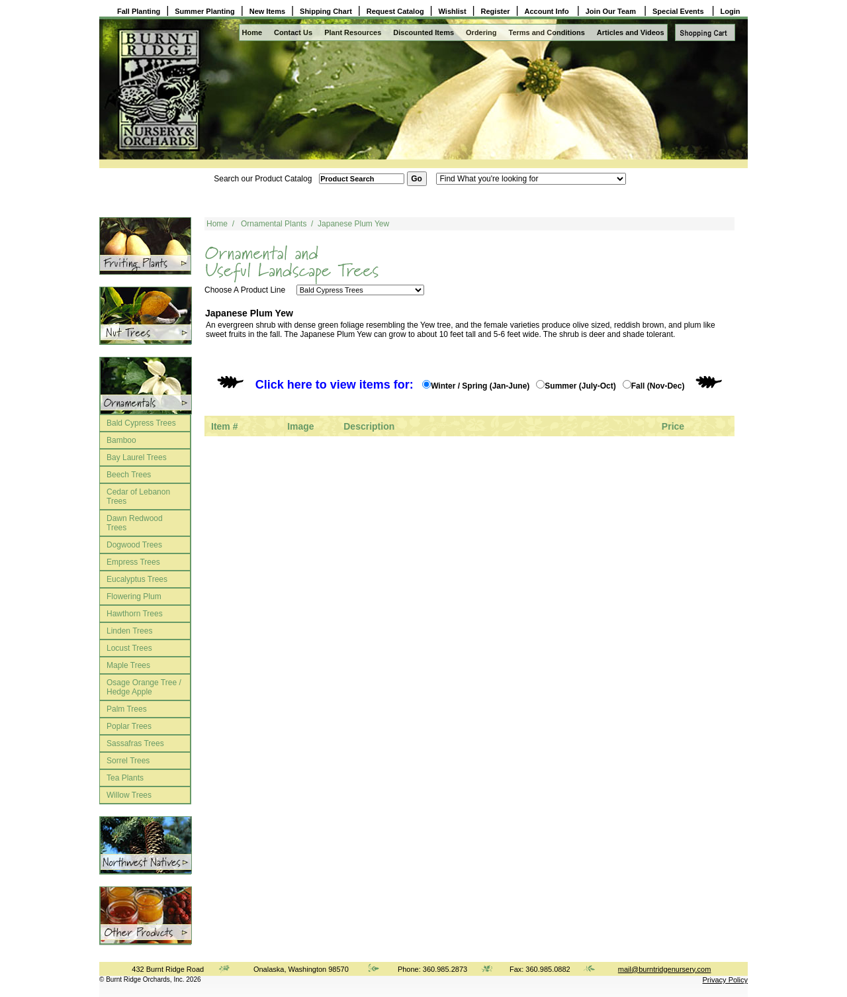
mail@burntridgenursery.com (664, 969)
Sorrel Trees (128, 760)
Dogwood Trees (134, 544)
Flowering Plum (134, 596)
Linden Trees (129, 631)
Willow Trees (129, 795)
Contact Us (293, 32)
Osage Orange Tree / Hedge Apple (144, 687)
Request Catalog (395, 11)
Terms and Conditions (547, 32)
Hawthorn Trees (135, 613)
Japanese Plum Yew (353, 223)
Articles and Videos (630, 32)
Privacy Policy (725, 980)
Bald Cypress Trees (141, 423)
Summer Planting (204, 11)
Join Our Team (612, 11)
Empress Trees (133, 562)
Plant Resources (352, 32)
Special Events (679, 11)
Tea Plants (125, 778)
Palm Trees (127, 709)
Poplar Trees (129, 726)
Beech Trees (129, 474)
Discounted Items (423, 32)
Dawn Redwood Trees (135, 523)
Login (730, 11)
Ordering (481, 32)
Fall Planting (138, 11)
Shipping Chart (326, 11)
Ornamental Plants (273, 223)
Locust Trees (129, 648)
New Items (267, 11)
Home (252, 32)
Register (495, 11)
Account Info (548, 11)
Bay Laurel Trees (137, 457)
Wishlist (453, 11)
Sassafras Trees (135, 743)
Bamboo (121, 440)
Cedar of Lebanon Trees (138, 496)
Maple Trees (128, 665)
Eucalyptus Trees (137, 579)
